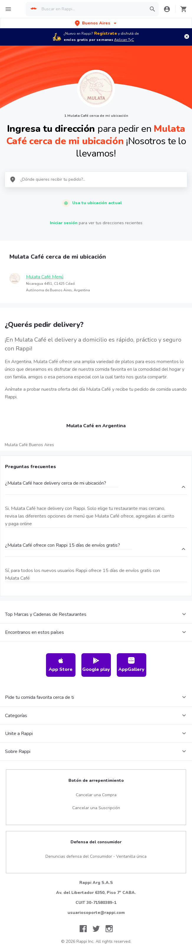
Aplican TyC (124, 39)
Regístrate (105, 33)
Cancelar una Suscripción (96, 808)
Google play (96, 665)
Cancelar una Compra (96, 795)
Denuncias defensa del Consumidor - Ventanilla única (96, 856)
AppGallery (131, 665)
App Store (61, 665)
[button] (96, 23)
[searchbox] (92, 9)
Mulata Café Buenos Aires (29, 445)
